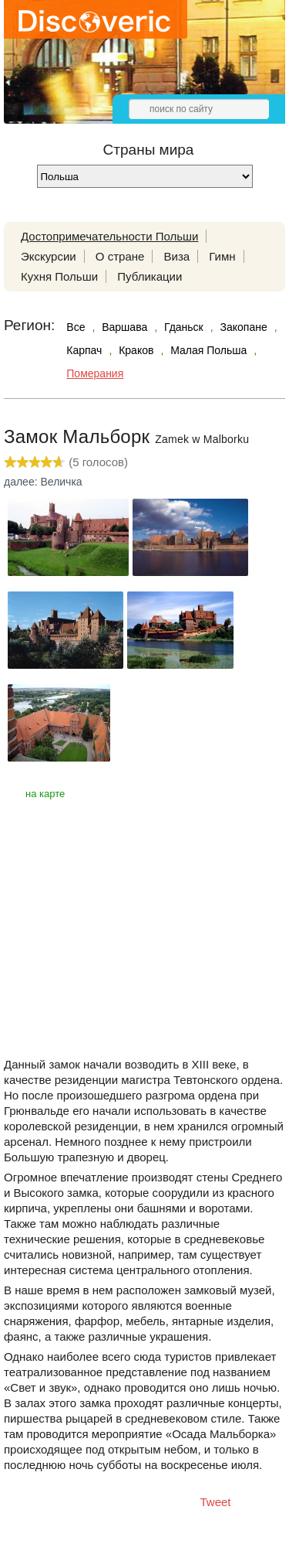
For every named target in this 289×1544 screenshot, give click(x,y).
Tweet (215, 1501)
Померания (94, 373)
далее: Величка (43, 481)
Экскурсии (48, 256)
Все (75, 327)
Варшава (124, 327)
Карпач (84, 350)
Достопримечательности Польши (109, 236)
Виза (177, 256)
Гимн (222, 256)
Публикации (149, 276)
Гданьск (183, 327)
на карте (45, 793)
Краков (136, 350)
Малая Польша (208, 350)
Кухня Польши (59, 276)
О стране (120, 256)
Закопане (243, 327)
